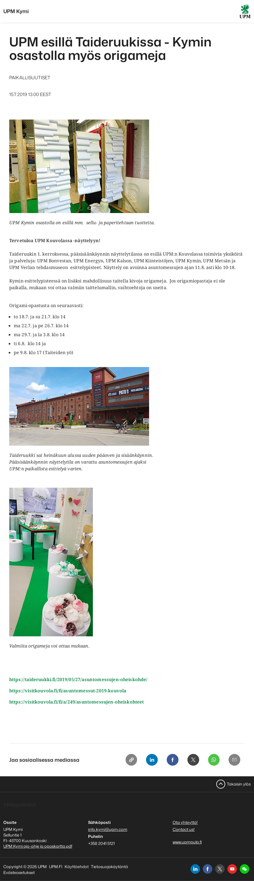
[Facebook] (170, 760)
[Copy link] (128, 760)
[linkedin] (195, 869)
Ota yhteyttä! (185, 822)
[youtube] (232, 869)
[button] (244, 869)
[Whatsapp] (213, 760)
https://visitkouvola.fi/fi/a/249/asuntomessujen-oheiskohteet (77, 702)
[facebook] (207, 869)
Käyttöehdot (77, 867)
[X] (191, 760)
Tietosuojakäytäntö (109, 867)
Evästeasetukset (19, 872)
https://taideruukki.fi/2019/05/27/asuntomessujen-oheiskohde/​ (78, 679)
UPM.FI (55, 867)
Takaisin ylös (239, 784)
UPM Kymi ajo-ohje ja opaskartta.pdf (37, 846)
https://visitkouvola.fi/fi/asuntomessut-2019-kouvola (68, 691)
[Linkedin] (149, 760)
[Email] (234, 760)
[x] (220, 869)
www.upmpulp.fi (187, 842)
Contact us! (184, 829)
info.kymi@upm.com (107, 829)
